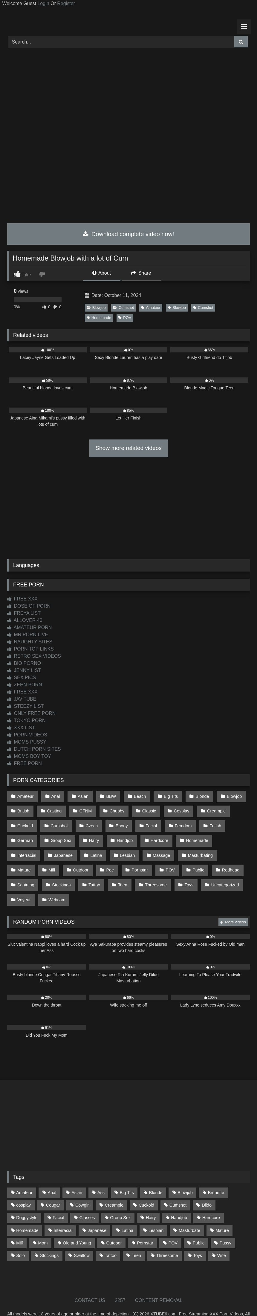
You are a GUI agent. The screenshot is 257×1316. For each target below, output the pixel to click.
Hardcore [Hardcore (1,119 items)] (211, 1200)
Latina (58, 846)
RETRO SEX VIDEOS (34, 656)
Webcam (25, 884)
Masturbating (158, 846)
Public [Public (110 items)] (198, 1225)
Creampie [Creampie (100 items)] (114, 1187)
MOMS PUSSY (26, 741)
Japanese (26, 846)
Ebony (117, 820)
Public (137, 858)
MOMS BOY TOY (29, 756)
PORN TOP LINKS (30, 648)
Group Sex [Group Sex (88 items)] (120, 1200)
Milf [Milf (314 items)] (19, 1225)
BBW (107, 795)
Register (66, 3)
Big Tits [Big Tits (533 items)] (127, 1175)
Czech (89, 820)
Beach (134, 795)
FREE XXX (22, 598)
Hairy (91, 833)
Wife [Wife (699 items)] (221, 1238)
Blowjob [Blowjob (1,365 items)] (185, 1175)
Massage (120, 846)
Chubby (112, 808)
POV (124, 317)
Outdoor (25, 858)
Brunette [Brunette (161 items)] (216, 1175)
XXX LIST (21, 727)
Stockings (26, 871)
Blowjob (96, 307)
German (25, 833)
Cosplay (175, 808)
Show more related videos (128, 448)
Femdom (176, 820)
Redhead (168, 858)
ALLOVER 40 (24, 620)
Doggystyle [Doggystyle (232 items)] (26, 1200)
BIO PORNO (24, 663)
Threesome (117, 871)
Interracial (227, 833)
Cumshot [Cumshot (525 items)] (178, 1187)
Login (43, 3)
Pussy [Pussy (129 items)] (225, 1225)
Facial (146, 820)
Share (141, 272)
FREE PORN (24, 763)
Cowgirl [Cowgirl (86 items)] (82, 1187)
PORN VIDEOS (27, 734)
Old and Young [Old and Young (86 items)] (77, 1225)
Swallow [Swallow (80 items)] (82, 1238)
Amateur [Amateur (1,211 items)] (24, 1175)
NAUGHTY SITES (29, 641)
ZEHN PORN (24, 684)
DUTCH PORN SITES (34, 749)
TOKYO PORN (26, 720)
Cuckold (25, 820)
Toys (148, 871)
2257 (120, 1283)
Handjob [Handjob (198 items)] (179, 1200)
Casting (52, 808)
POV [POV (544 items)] (173, 1225)
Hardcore (154, 833)
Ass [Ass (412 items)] (101, 1175)
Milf (220, 846)
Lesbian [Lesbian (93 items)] (156, 1213)
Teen (85, 871)
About (101, 272)
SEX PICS (21, 677)
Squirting (202, 858)
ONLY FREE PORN (31, 713)
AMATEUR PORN (29, 627)
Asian (80, 795)
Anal (54, 795)
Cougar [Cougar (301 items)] (53, 1187)
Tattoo (58, 871)
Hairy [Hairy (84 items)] (151, 1200)
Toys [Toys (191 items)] (197, 1238)
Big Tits (164, 795)
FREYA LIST (24, 613)
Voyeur (220, 871)
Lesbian (87, 846)
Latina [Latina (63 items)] (127, 1213)
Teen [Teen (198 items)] (136, 1238)
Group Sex (59, 833)
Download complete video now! (128, 234)
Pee (53, 858)
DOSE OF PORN (29, 606)
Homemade (99, 317)
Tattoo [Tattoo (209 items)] (111, 1238)
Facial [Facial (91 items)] (58, 1200)
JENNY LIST (24, 670)
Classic (144, 808)
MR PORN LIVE (27, 634)
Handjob (121, 833)
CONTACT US (90, 1283)
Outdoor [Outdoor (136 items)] (114, 1225)
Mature (194, 846)
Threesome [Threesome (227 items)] (167, 1238)
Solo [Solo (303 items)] (20, 1238)
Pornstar (81, 858)
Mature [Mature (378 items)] (222, 1213)
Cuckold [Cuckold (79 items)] (146, 1187)
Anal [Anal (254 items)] (52, 1175)
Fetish (207, 820)
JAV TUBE (21, 699)
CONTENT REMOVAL (159, 1283)
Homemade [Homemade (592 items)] (27, 1213)
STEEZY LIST (25, 706)
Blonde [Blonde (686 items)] (156, 1175)
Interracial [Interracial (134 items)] (62, 1213)
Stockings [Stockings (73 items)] (49, 1238)
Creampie (208, 808)
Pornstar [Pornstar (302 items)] (145, 1225)
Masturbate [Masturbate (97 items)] (189, 1213)
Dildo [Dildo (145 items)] (207, 1187)
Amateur (150, 307)
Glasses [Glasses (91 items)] (87, 1200)
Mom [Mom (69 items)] (43, 1225)
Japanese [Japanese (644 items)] (97, 1213)
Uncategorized (184, 871)
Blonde (194, 795)
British (23, 808)
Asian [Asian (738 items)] (76, 1175)
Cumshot (123, 307)
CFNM (83, 808)
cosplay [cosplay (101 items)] (23, 1187)
